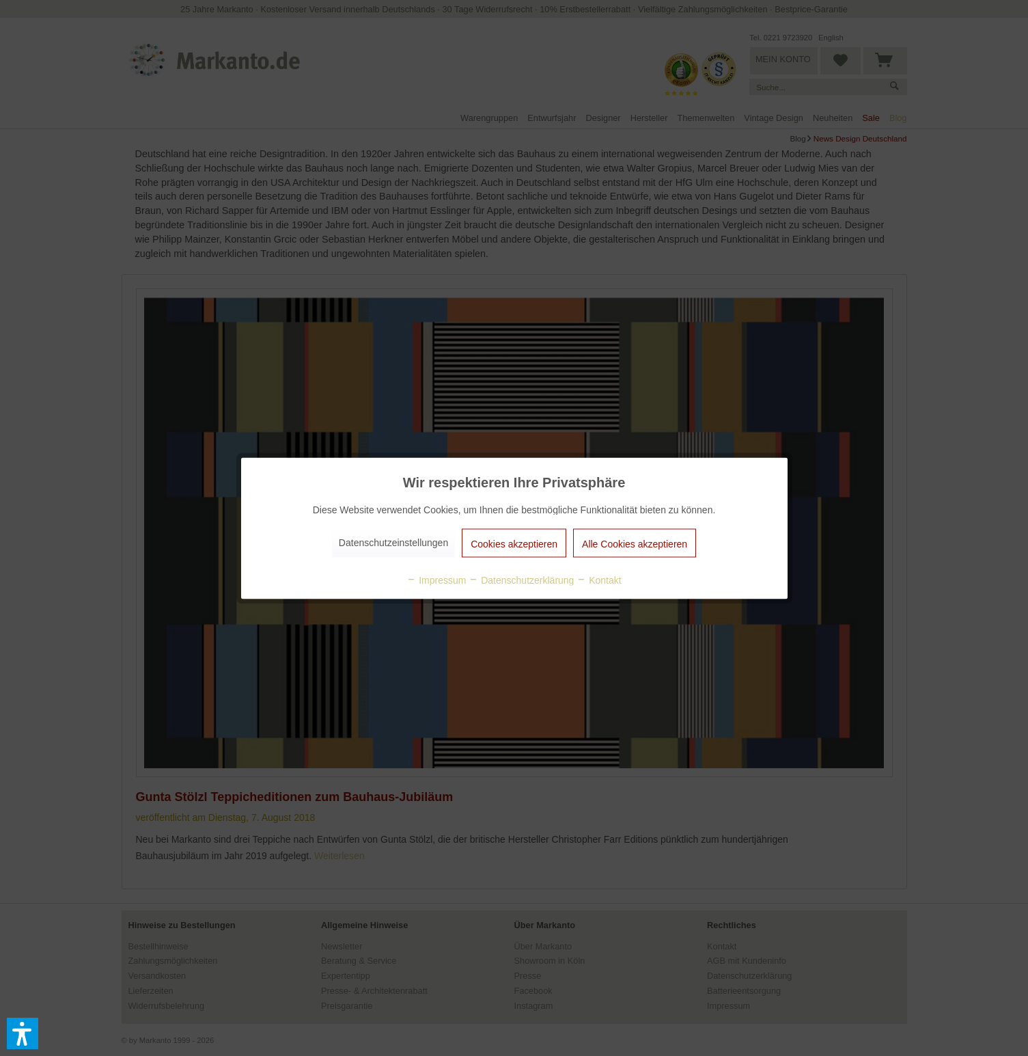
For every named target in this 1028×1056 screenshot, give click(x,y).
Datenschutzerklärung (521, 579)
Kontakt (598, 579)
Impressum (436, 579)
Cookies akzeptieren (514, 543)
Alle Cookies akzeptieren (634, 543)
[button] (22, 1033)
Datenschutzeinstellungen (393, 542)
